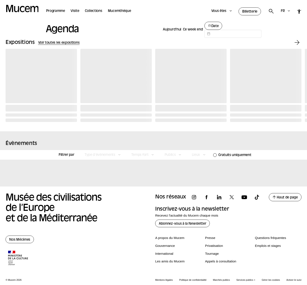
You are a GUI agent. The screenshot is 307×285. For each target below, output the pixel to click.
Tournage (212, 253)
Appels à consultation (220, 261)
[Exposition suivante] (297, 42)
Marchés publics (221, 280)
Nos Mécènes (19, 240)
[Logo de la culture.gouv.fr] (18, 258)
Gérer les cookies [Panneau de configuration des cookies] (271, 280)
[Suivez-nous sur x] (234, 197)
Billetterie (249, 11)
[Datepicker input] (232, 34)
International (164, 253)
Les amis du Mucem (170, 261)
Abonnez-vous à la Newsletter (182, 224)
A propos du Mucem (169, 238)
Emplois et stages (268, 245)
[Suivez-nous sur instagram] (196, 197)
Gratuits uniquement (234, 155)
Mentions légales (164, 280)
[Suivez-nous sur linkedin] (221, 197)
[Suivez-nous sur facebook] (208, 197)
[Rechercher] (271, 11)
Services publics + (245, 280)
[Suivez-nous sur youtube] (246, 197)
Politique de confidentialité (193, 280)
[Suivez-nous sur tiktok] (259, 197)
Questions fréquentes (270, 238)
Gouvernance (165, 245)
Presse (210, 238)
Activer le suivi (293, 280)
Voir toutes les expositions (59, 43)
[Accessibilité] (299, 11)
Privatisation (214, 245)
